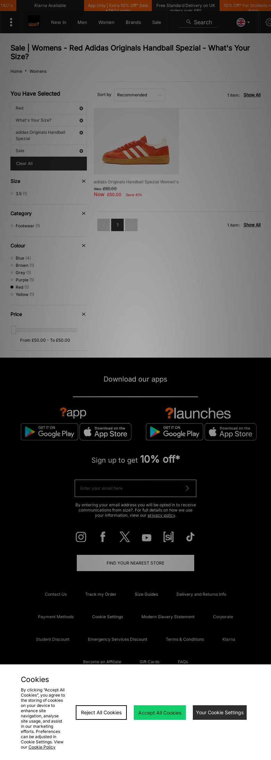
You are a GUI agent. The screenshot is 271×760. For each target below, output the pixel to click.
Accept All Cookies (159, 713)
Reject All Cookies (101, 712)
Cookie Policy (42, 747)
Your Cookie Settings (220, 712)
